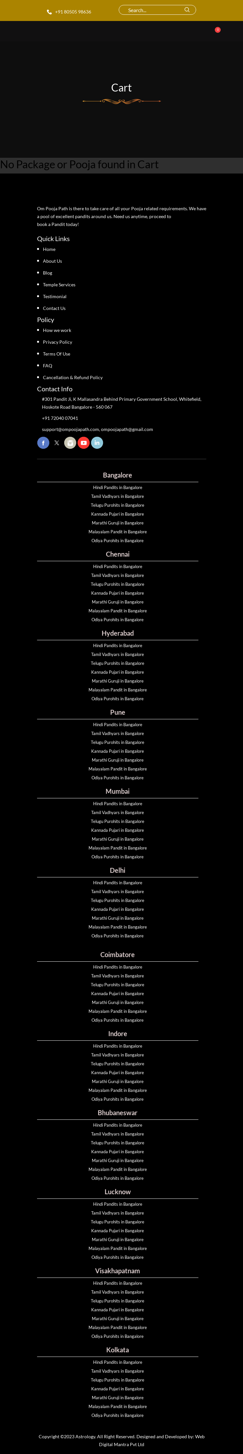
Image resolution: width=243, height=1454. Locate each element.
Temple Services (59, 284)
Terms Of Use (56, 354)
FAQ (47, 365)
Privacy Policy (57, 342)
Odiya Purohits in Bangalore (117, 540)
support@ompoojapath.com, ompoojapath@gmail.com (97, 429)
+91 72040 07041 (60, 418)
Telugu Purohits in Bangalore (117, 505)
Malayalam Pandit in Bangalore (118, 531)
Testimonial (55, 296)
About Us (52, 261)
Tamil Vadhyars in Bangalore (117, 496)
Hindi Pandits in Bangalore (117, 487)
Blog (47, 273)
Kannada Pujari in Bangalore (117, 514)
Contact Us (54, 308)
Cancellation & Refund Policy (73, 377)
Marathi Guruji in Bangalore (118, 522)
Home (49, 249)
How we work (57, 330)
